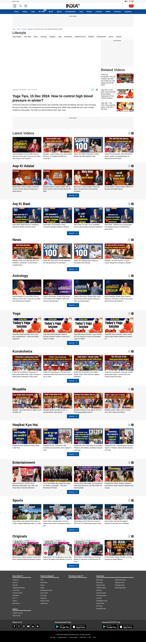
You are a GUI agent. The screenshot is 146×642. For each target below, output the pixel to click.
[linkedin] (33, 626)
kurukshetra (68, 36)
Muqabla (91, 36)
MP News (99, 590)
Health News (44, 603)
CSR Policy (83, 637)
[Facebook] (14, 626)
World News (43, 582)
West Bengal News (120, 587)
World (51, 11)
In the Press (15, 590)
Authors (14, 601)
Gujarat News (100, 603)
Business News (44, 601)
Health (108, 11)
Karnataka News (101, 608)
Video (18, 29)
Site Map (52, 637)
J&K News (99, 606)
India (33, 11)
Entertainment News (46, 590)
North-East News (101, 593)
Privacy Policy (73, 637)
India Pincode (16, 615)
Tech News (43, 595)
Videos (25, 11)
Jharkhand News (101, 587)
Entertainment (71, 11)
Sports (59, 11)
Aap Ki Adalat (23, 166)
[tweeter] (19, 626)
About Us (15, 582)
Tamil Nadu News (101, 595)
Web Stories (16, 603)
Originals (52, 36)
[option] (27, 148)
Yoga (59, 36)
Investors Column (17, 593)
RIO (90, 637)
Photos (89, 11)
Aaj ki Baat (27, 36)
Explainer (128, 11)
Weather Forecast (17, 613)
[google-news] (37, 626)
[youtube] (28, 626)
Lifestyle (99, 11)
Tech (81, 11)
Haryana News (100, 585)
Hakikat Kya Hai (80, 36)
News (13, 29)
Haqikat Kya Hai (25, 425)
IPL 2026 (42, 11)
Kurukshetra (22, 351)
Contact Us (15, 580)
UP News (99, 598)
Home (16, 11)
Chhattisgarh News (101, 601)
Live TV (14, 598)
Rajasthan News (119, 582)
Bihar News (99, 580)
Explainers (43, 598)
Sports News (44, 593)
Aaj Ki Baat (21, 204)
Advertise (15, 585)
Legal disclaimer (62, 637)
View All (73, 195)
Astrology (43, 36)
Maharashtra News (120, 580)
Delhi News (99, 582)
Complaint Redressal (18, 587)
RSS (94, 637)
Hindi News (15, 595)
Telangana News (120, 585)
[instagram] (24, 626)
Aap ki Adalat (16, 36)
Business (117, 11)
